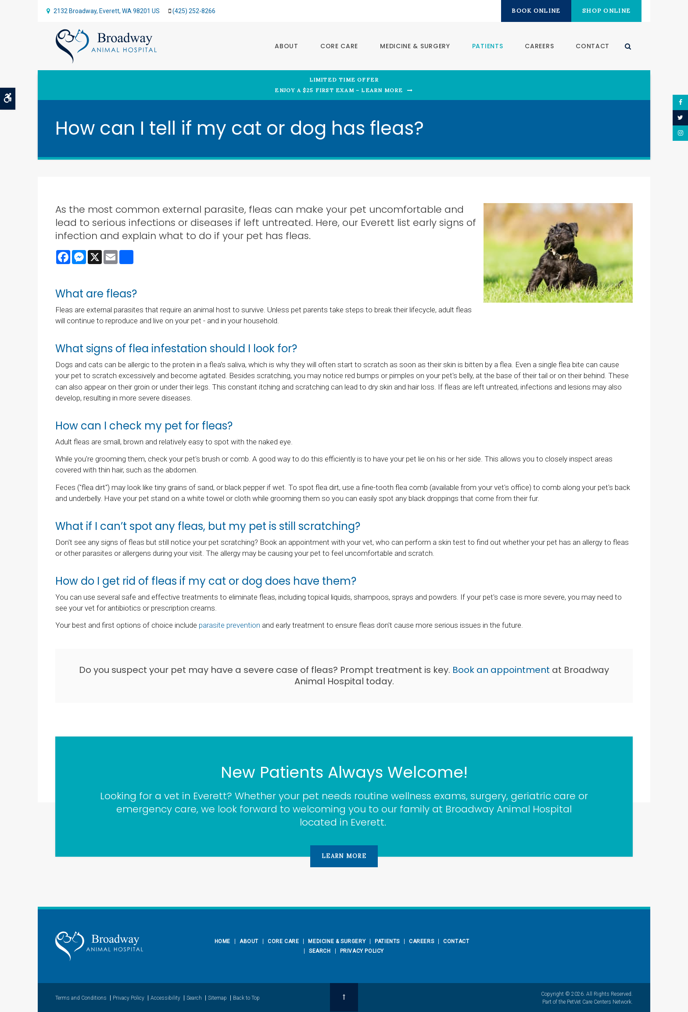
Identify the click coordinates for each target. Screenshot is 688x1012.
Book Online (533, 10)
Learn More (344, 856)
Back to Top (246, 997)
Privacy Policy (362, 951)
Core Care (339, 46)
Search (320, 951)
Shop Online (605, 10)
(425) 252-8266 (193, 10)
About (286, 46)
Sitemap (217, 997)
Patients (487, 46)
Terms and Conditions (81, 997)
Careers (538, 46)
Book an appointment (501, 670)
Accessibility (165, 997)
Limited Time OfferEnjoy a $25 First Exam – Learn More (339, 84)
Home (222, 941)
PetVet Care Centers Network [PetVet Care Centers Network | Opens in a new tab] (599, 1001)
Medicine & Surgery (415, 46)
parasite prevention (229, 625)
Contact (592, 46)
